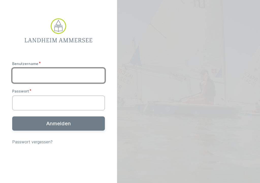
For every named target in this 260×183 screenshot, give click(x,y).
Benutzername (25, 64)
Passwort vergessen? (32, 141)
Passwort (20, 91)
